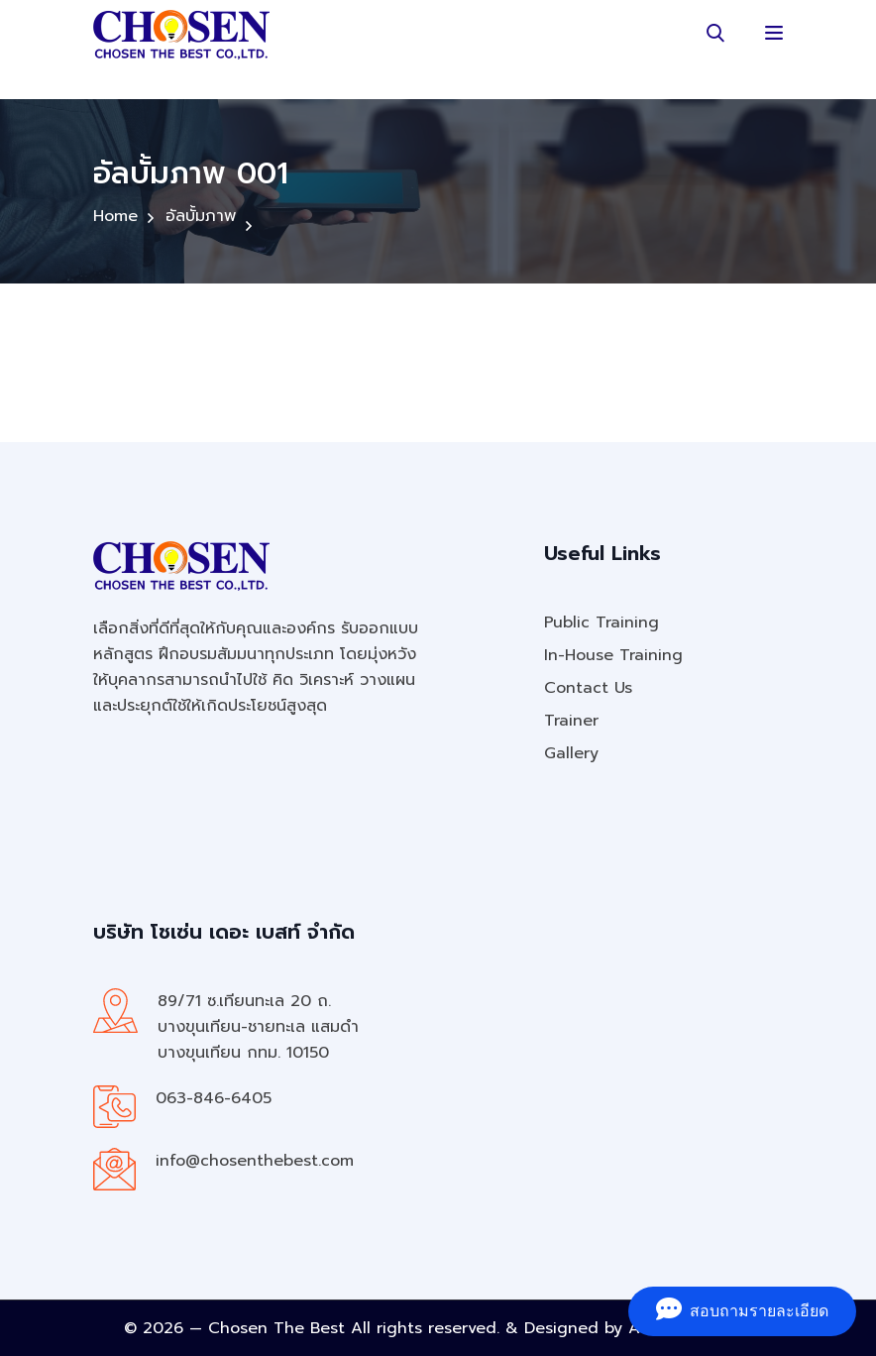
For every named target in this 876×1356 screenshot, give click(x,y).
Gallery (571, 753)
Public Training (601, 622)
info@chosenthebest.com (255, 1161)
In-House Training (613, 655)
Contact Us (588, 688)
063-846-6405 (214, 1098)
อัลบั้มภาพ (200, 216)
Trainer (571, 721)
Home (115, 216)
